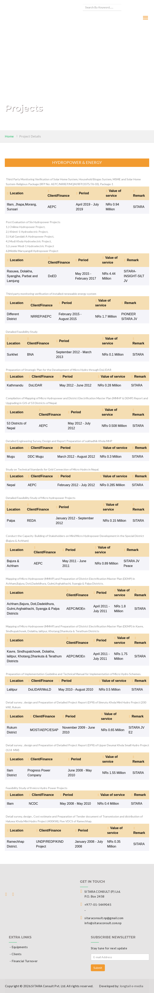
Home (9, 136)
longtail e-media (131, 986)
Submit (97, 967)
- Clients (15, 954)
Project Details (30, 136)
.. (85, 909)
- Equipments (19, 947)
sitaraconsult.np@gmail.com (103, 918)
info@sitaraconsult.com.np (103, 923)
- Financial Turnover (24, 961)
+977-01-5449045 (97, 904)
